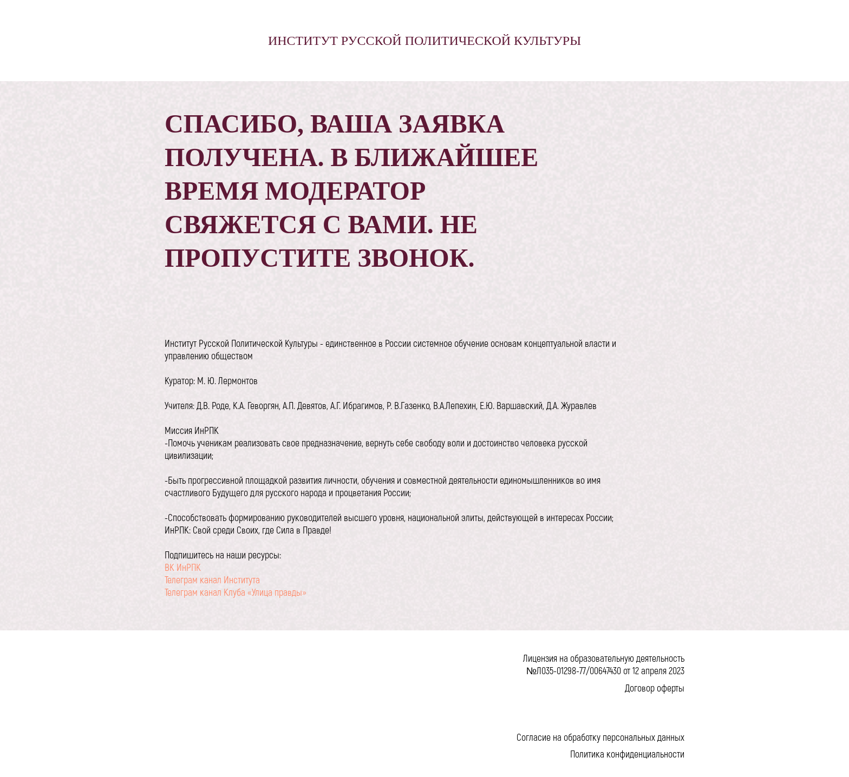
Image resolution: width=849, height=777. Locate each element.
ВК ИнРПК (183, 567)
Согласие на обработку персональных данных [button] (600, 737)
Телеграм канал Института (212, 579)
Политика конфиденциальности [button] (627, 754)
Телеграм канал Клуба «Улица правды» (235, 592)
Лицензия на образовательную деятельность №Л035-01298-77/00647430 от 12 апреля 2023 (603, 664)
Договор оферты (654, 688)
